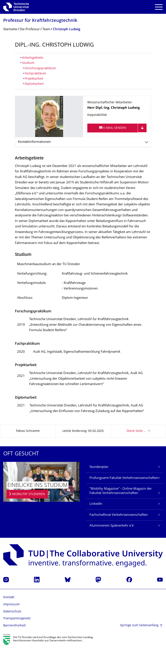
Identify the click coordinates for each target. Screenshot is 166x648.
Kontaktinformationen (34, 142)
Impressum (11, 604)
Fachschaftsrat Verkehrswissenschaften (118, 515)
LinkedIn (95, 504)
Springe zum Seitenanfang (139, 625)
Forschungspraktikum (40, 68)
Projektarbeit (34, 78)
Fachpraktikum (35, 73)
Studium (28, 63)
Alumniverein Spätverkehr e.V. (111, 525)
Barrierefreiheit (14, 625)
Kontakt (8, 597)
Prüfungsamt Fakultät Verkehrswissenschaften (123, 478)
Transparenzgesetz (17, 618)
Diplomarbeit (34, 84)
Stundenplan (98, 467)
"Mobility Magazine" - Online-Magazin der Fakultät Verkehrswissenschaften (120, 491)
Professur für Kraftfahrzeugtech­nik (40, 21)
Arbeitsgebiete (32, 58)
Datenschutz (12, 611)
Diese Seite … (136, 431)
